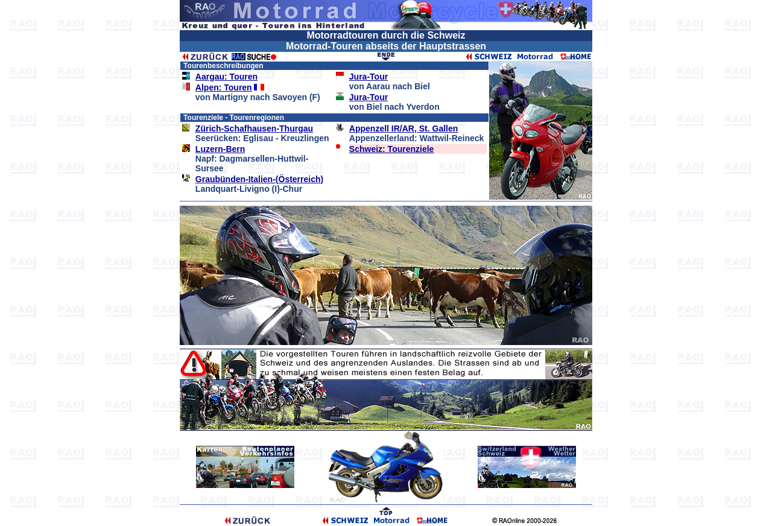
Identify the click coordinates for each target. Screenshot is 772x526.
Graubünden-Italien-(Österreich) (259, 179)
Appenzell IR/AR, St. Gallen (403, 128)
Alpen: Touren (223, 87)
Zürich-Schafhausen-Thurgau (254, 128)
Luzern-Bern (220, 149)
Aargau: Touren (226, 76)
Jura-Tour (368, 76)
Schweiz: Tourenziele (391, 149)
